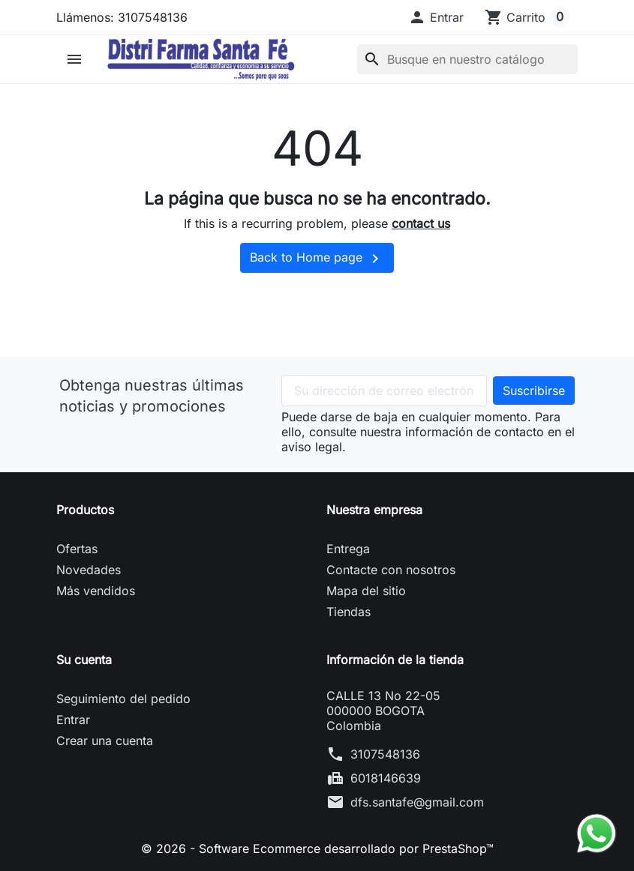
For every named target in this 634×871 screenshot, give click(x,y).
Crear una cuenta (104, 740)
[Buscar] (467, 59)
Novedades (88, 569)
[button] (436, 17)
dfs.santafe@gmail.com (417, 802)
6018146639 (385, 778)
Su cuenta (84, 659)
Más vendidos (95, 590)
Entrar (73, 719)
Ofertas (77, 548)
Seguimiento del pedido (123, 698)
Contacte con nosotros (390, 569)
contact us (421, 223)
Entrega (348, 548)
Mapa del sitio (366, 590)
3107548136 (385, 754)
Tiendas (348, 611)
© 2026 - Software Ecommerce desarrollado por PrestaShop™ (317, 848)
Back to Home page (317, 259)
